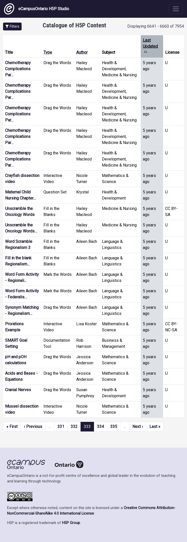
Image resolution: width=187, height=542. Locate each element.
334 (100, 426)
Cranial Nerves (18, 389)
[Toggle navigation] (176, 9)
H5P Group (71, 523)
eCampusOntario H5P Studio (36, 8)
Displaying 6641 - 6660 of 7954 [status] (155, 26)
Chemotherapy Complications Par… (18, 68)
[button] (12, 26)
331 (60, 426)
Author (82, 52)
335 (113, 426)
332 (74, 426)
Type (47, 52)
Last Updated (150, 46)
